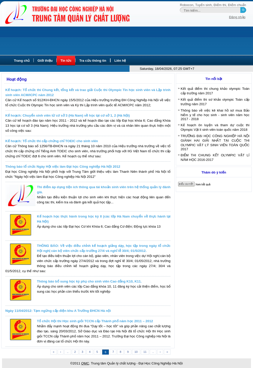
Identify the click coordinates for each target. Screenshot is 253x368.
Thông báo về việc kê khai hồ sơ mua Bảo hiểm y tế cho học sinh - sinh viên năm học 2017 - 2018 (215, 115)
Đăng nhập (237, 17)
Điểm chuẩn (237, 5)
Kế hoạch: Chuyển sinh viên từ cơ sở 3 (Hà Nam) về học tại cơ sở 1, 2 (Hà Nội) (67, 115)
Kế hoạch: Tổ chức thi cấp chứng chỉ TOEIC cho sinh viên (51, 141)
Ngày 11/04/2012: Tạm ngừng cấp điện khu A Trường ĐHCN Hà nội (58, 311)
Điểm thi (220, 5)
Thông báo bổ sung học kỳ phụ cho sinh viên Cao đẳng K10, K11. (89, 281)
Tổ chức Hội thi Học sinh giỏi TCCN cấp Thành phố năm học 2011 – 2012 (95, 321)
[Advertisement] (126, 41)
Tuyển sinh (203, 5)
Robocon (186, 5)
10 (136, 351)
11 (144, 351)
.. (67, 351)
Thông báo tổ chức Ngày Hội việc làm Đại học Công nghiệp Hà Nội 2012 (62, 166)
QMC (85, 363)
